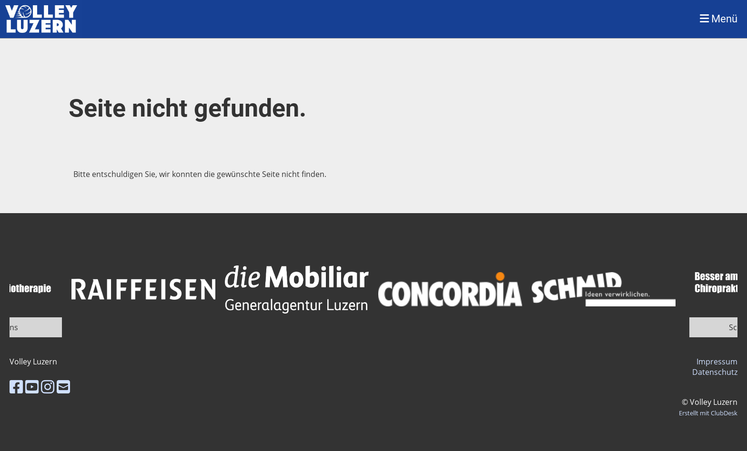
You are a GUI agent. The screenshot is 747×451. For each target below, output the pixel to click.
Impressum (717, 361)
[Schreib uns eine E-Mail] (63, 386)
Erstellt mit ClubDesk (708, 413)
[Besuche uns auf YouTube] (32, 386)
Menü (718, 19)
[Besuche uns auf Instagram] (47, 386)
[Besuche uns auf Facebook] (16, 386)
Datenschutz (714, 372)
